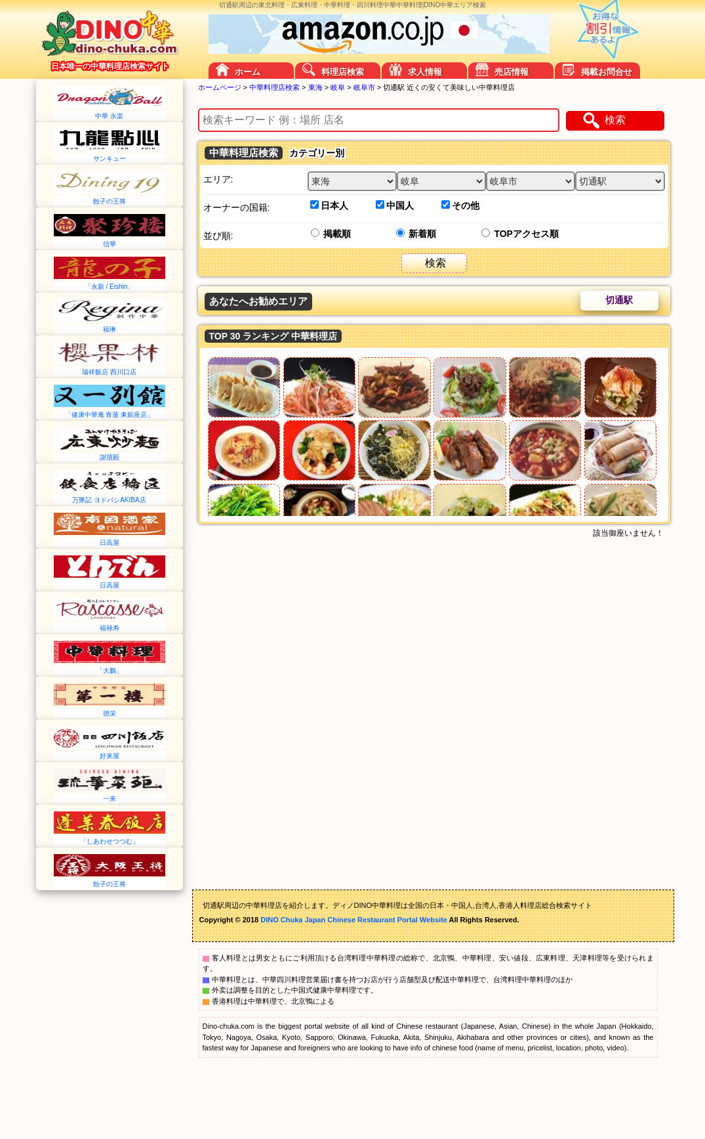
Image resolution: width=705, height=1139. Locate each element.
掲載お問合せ (606, 72)
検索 (615, 119)
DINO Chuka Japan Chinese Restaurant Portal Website (353, 920)
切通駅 (619, 300)
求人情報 (425, 72)
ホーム (247, 72)
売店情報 (511, 72)
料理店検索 (342, 72)
